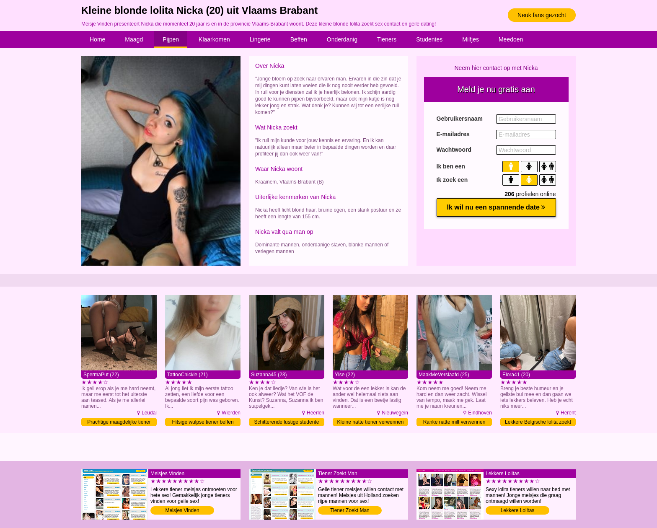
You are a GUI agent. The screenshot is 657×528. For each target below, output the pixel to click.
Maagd (134, 39)
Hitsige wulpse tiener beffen (202, 422)
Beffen (298, 39)
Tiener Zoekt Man (350, 510)
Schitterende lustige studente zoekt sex (286, 422)
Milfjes (470, 39)
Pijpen (171, 39)
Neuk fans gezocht (541, 15)
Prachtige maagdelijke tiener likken (118, 422)
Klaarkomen (214, 39)
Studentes (429, 39)
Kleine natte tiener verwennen (370, 422)
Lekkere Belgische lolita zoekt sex (538, 422)
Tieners (386, 39)
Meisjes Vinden (182, 510)
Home (97, 39)
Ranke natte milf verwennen (454, 422)
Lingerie (260, 39)
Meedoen (511, 39)
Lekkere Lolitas (518, 510)
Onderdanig (342, 39)
